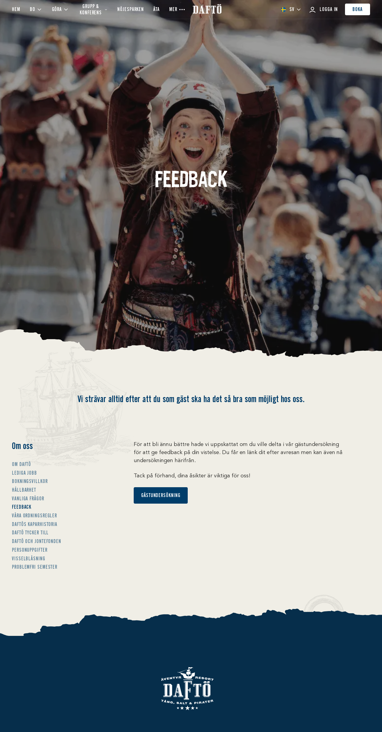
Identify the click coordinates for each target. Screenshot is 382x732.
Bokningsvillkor (30, 481)
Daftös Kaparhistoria (34, 524)
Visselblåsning (28, 559)
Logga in (323, 9)
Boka (357, 9)
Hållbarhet (24, 490)
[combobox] (291, 9)
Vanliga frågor (28, 499)
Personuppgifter (29, 550)
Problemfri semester (34, 567)
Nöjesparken (130, 9)
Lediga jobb (24, 473)
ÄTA (156, 9)
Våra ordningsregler (34, 516)
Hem (16, 9)
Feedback (21, 507)
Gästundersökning (160, 495)
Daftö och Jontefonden (36, 541)
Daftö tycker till (30, 533)
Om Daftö (21, 464)
